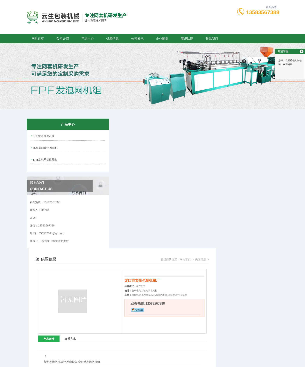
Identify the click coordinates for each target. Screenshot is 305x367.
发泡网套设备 (132, 232)
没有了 (120, 238)
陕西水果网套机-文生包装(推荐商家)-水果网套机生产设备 (146, 244)
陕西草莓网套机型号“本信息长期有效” (194, 272)
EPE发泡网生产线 (43, 135)
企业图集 (162, 38)
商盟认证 (187, 38)
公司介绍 (62, 38)
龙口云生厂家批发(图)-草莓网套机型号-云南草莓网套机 (203, 267)
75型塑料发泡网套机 (45, 146)
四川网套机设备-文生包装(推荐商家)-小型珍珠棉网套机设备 (206, 289)
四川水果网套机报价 (185, 283)
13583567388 (262, 12)
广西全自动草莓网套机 (116, 283)
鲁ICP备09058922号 (177, 331)
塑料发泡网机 (115, 232)
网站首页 (38, 38)
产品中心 (87, 38)
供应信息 (112, 38)
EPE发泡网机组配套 (45, 157)
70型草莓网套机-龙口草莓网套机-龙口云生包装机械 (131, 267)
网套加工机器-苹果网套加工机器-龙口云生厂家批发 (130, 289)
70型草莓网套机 (112, 272)
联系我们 (212, 38)
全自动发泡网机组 (152, 232)
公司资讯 (137, 38)
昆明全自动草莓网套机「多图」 (120, 278)
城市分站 (46, 362)
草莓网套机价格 (183, 278)
